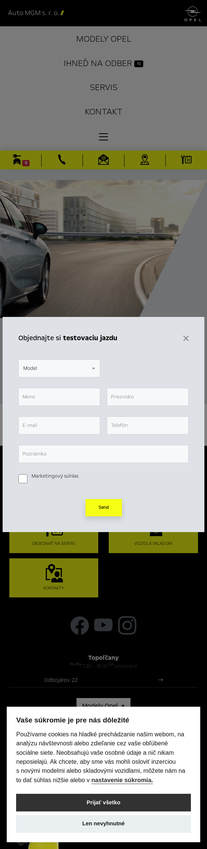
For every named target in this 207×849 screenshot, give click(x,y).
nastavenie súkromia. (122, 780)
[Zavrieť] (186, 338)
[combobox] (59, 368)
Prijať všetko (103, 802)
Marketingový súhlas (55, 476)
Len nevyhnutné (103, 823)
